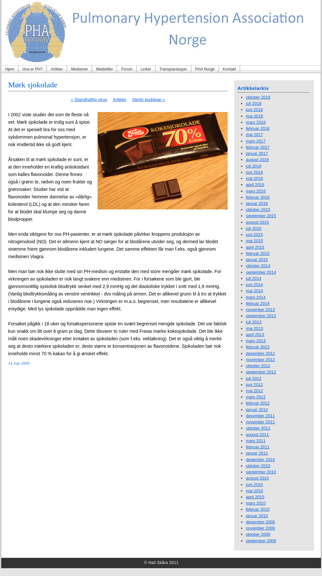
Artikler (120, 99)
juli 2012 (254, 378)
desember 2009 (260, 522)
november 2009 (260, 528)
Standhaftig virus (89, 99)
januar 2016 (257, 203)
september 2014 (261, 272)
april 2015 (255, 247)
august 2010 (257, 478)
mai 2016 (254, 178)
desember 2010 (260, 459)
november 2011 (260, 421)
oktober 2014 (258, 265)
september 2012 (261, 371)
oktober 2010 (258, 465)
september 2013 (261, 315)
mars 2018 (256, 122)
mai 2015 (254, 240)
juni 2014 (254, 284)
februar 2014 (258, 303)
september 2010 (261, 472)
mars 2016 (256, 191)
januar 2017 (257, 153)
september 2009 (261, 540)
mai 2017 (254, 134)
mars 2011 (256, 440)
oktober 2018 (258, 97)
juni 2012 (254, 384)
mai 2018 (254, 116)
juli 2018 (254, 103)
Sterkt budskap (148, 99)
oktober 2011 (258, 428)
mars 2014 (256, 297)
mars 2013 (256, 340)
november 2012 (260, 359)
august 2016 (257, 159)
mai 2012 (254, 390)
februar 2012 (258, 403)
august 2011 (257, 434)
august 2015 (257, 222)
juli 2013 (254, 321)
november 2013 (260, 309)
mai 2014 (254, 290)
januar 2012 (257, 409)
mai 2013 (254, 328)
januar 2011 (257, 453)
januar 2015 (257, 259)
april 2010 (255, 497)
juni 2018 (254, 109)
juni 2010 (254, 484)
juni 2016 (254, 172)
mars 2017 (256, 141)
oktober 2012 (258, 365)
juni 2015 (254, 234)
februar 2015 (258, 253)
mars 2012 (256, 396)
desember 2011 (260, 415)
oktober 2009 (258, 534)
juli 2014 (254, 278)
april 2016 (255, 184)
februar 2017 (258, 147)
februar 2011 (258, 447)
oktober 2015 (258, 209)
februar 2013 (258, 346)
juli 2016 (254, 166)
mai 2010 (254, 490)
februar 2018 (258, 128)
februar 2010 (258, 509)
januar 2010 (257, 515)
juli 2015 (254, 228)
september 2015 (261, 215)
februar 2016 (258, 197)
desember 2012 (260, 353)
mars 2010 (256, 503)
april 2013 (255, 334)
